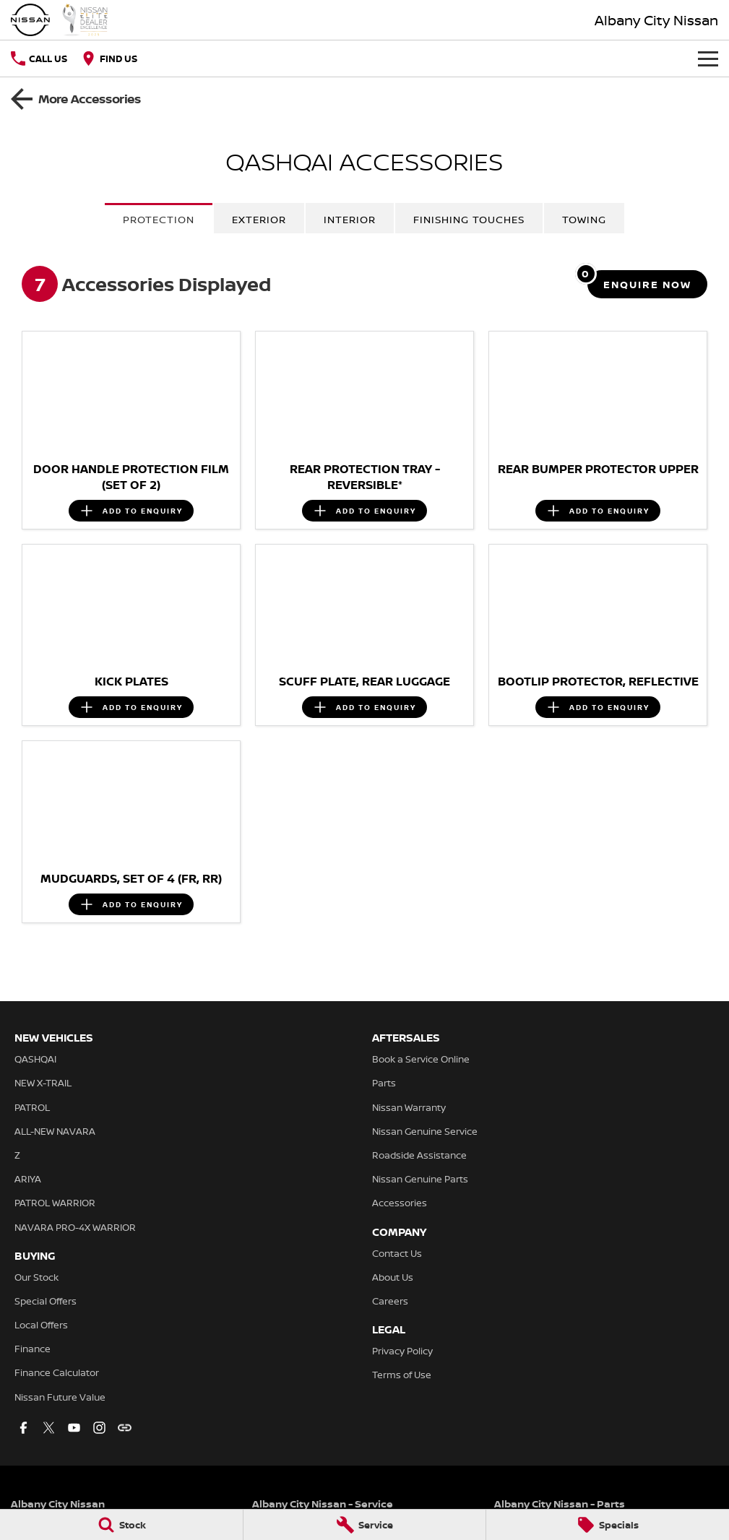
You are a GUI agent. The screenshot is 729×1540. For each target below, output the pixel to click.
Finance (32, 1348)
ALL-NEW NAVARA (54, 1131)
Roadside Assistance (419, 1155)
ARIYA (27, 1178)
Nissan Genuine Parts (420, 1178)
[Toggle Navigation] (708, 58)
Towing (584, 219)
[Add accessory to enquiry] (131, 511)
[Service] (364, 1525)
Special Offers (45, 1300)
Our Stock (36, 1277)
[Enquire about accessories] (647, 284)
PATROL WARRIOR (54, 1202)
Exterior (259, 219)
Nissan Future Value (59, 1396)
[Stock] (121, 1525)
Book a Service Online (421, 1058)
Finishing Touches (469, 219)
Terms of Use (401, 1374)
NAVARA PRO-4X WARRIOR (75, 1227)
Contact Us (397, 1253)
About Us (392, 1277)
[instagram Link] (99, 1428)
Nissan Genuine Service (425, 1131)
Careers (390, 1300)
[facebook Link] (23, 1428)
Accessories (399, 1202)
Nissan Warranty (409, 1107)
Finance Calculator (56, 1372)
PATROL (32, 1107)
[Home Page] (59, 20)
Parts (384, 1082)
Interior (350, 219)
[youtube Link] (74, 1428)
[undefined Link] (125, 1428)
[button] (131, 393)
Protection (158, 219)
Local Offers (41, 1324)
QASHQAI (35, 1058)
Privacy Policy (402, 1350)
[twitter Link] (49, 1428)
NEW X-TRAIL (43, 1082)
